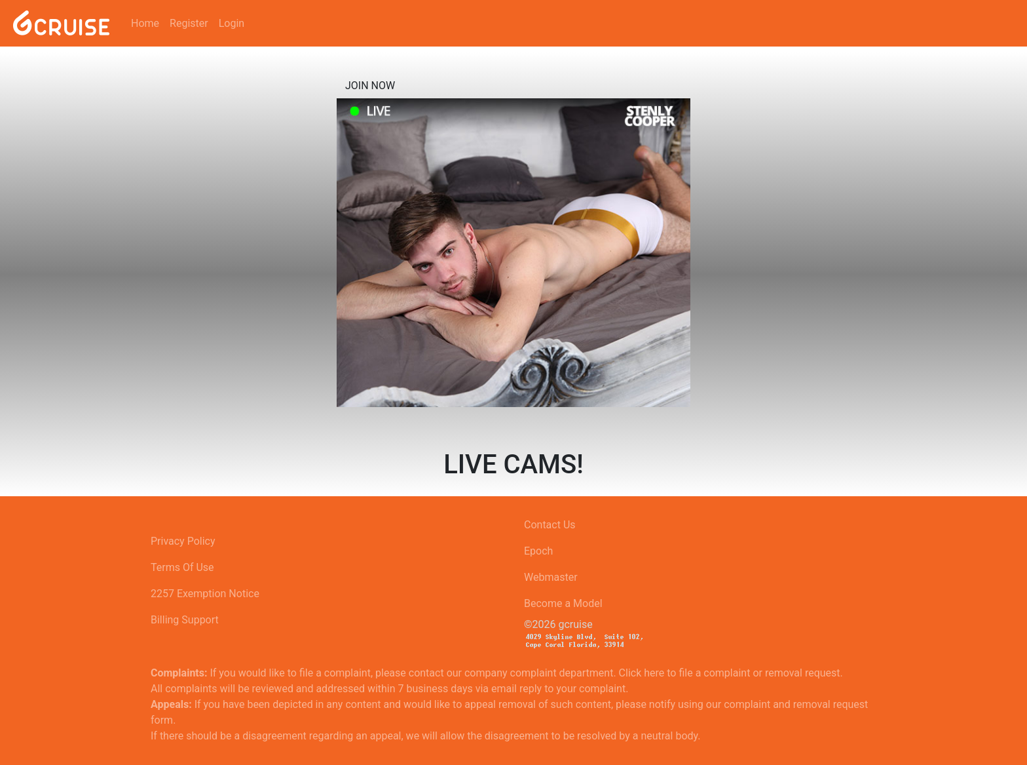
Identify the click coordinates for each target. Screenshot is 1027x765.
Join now (370, 85)
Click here (642, 673)
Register (189, 23)
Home (145, 23)
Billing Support (185, 620)
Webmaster (551, 577)
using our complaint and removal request (773, 704)
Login (231, 23)
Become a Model (563, 603)
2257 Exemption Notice (205, 593)
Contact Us (550, 525)
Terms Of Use (182, 567)
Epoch (538, 551)
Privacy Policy (183, 541)
